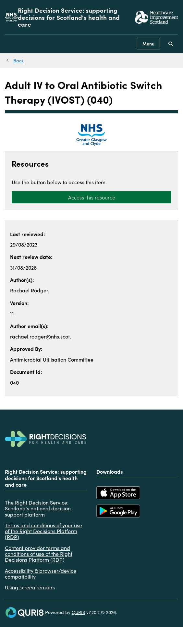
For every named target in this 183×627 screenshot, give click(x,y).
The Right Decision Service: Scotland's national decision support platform (38, 508)
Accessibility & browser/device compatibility (40, 574)
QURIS (78, 612)
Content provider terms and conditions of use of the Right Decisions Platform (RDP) (38, 554)
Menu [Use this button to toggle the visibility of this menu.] (148, 43)
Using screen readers (30, 587)
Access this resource (91, 197)
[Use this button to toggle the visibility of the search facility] (170, 43)
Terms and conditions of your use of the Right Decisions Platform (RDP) (43, 531)
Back (18, 60)
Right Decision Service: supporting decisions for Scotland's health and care (69, 17)
